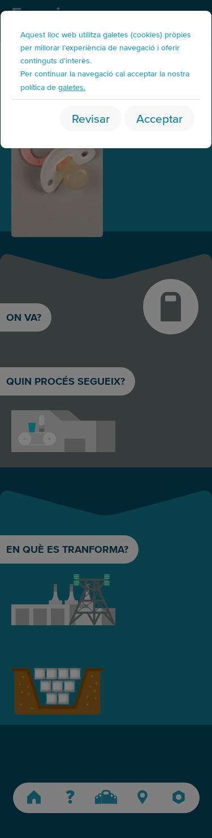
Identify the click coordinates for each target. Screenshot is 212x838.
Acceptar (159, 118)
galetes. (71, 86)
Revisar (91, 118)
